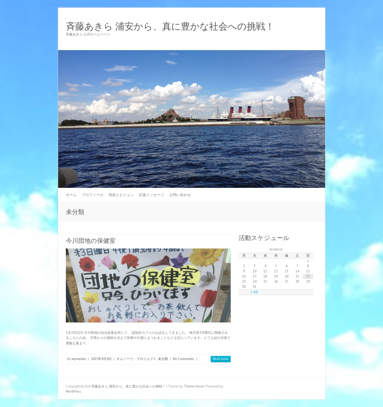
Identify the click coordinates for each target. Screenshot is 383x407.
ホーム (71, 194)
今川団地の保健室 (90, 240)
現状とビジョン (121, 194)
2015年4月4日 (101, 359)
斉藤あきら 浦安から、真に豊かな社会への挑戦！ (170, 26)
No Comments (183, 359)
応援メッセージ (151, 194)
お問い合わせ (180, 194)
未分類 (163, 359)
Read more (220, 359)
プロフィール (92, 194)
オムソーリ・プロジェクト (137, 359)
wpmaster (79, 359)
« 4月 (254, 292)
